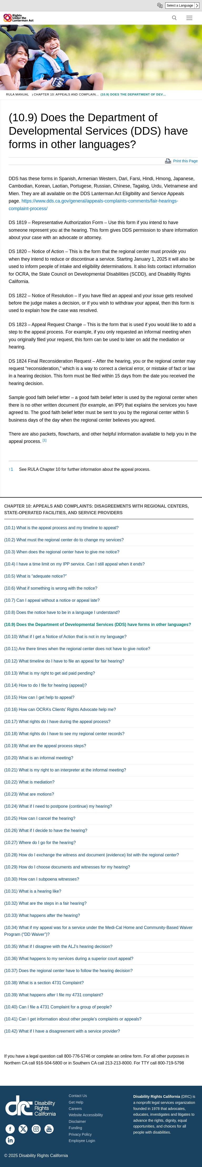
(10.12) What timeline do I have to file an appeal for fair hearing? (64, 661)
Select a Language (180, 5)
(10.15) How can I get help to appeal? (39, 697)
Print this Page (185, 161)
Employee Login (82, 1141)
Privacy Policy (80, 1134)
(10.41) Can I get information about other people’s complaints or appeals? (73, 1019)
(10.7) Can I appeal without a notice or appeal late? (52, 600)
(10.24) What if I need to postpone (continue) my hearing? (58, 806)
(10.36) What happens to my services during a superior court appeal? (68, 958)
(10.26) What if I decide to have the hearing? (45, 830)
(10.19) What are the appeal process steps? (45, 746)
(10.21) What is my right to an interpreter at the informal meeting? (65, 770)
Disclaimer (77, 1121)
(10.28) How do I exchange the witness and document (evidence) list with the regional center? (91, 855)
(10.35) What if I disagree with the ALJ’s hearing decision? (58, 946)
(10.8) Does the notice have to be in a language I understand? (62, 612)
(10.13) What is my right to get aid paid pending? (49, 673)
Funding (75, 1128)
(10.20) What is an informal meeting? (38, 758)
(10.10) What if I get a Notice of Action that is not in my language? (65, 636)
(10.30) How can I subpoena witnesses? (41, 879)
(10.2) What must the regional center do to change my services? (64, 540)
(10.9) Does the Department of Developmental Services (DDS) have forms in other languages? (97, 624)
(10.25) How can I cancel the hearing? (39, 818)
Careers (75, 1109)
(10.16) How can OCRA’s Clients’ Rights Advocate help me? (60, 709)
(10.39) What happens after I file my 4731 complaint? (53, 995)
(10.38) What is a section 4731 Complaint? (44, 983)
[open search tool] (174, 18)
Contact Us (78, 1096)
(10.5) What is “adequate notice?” (35, 576)
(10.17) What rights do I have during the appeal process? (57, 721)
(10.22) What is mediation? (29, 782)
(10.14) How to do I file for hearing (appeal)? (45, 685)
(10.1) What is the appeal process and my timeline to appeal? (61, 528)
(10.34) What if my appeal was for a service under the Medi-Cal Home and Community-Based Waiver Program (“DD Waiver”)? (98, 931)
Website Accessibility (86, 1115)
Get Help (76, 1102)
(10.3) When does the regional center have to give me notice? (61, 552)
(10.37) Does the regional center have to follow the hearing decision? (68, 970)
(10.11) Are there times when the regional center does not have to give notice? (77, 648)
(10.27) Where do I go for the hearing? (40, 842)
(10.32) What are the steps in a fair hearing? (45, 903)
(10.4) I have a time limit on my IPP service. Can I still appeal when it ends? (74, 564)
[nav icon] (189, 17)
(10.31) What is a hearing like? (32, 891)
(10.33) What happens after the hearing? (42, 915)
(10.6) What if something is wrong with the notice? (50, 588)
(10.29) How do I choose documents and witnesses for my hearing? (67, 867)
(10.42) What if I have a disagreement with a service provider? (62, 1031)
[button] (45, 441)
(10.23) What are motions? (29, 794)
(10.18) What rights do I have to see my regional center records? (64, 733)
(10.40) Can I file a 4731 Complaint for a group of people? (58, 1007)
